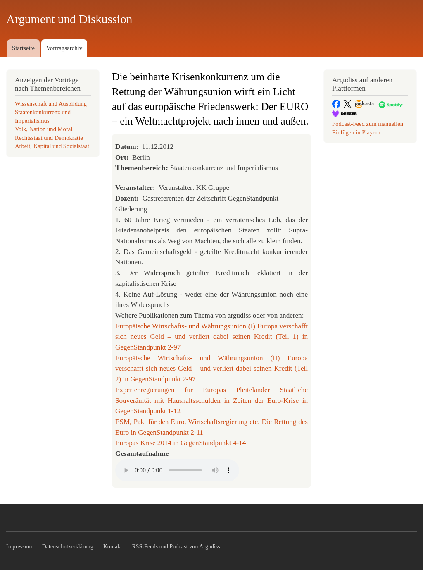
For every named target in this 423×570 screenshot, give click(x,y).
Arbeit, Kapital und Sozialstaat (52, 146)
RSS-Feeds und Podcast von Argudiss (176, 547)
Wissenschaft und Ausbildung (51, 104)
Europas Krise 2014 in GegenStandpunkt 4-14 (180, 443)
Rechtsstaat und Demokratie (49, 137)
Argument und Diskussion (69, 19)
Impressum (19, 547)
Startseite (23, 48)
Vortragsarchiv (64, 48)
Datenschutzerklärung (67, 547)
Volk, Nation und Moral (43, 129)
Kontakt (112, 547)
